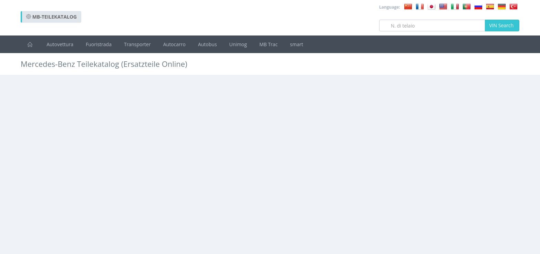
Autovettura (59, 44)
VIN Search (502, 25)
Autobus (207, 44)
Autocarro (174, 44)
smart (296, 44)
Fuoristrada (99, 44)
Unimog (238, 44)
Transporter (137, 44)
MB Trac (268, 44)
